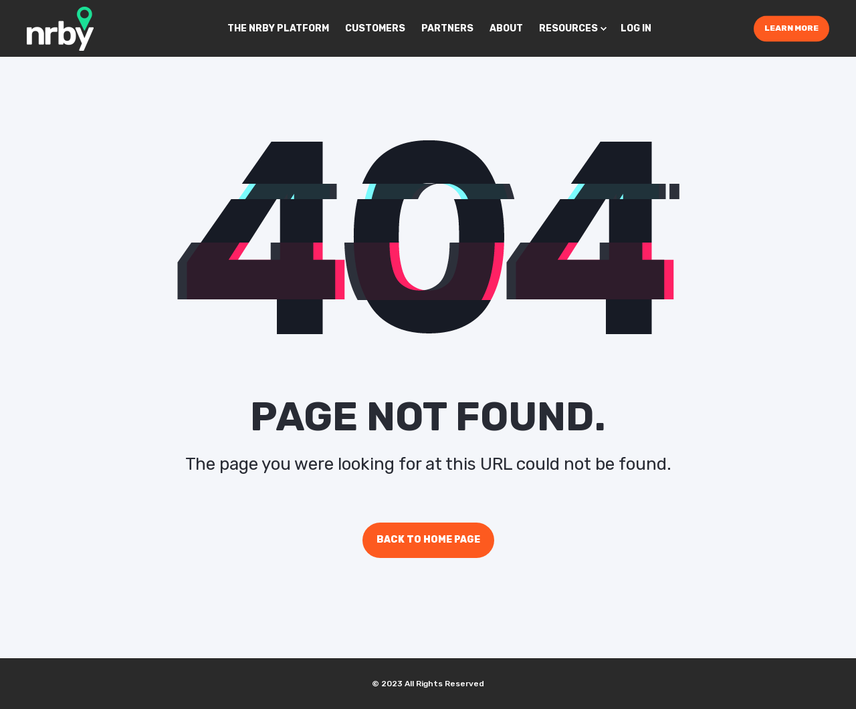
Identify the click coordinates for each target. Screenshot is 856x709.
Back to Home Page (428, 539)
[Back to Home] (60, 27)
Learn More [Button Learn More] (791, 28)
